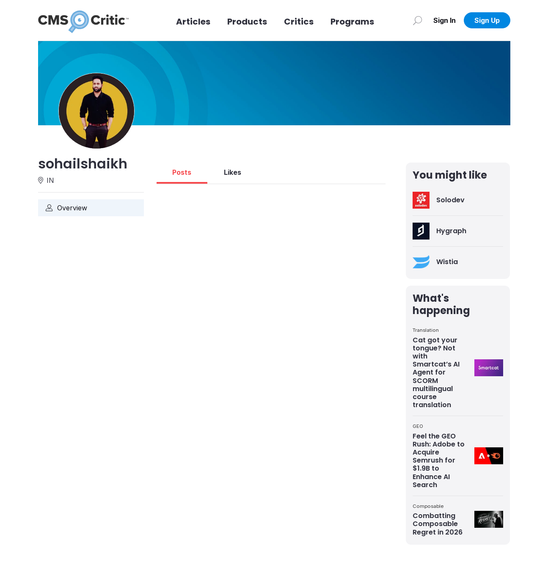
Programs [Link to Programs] (352, 22)
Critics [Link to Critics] (299, 22)
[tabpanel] (271, 187)
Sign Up (487, 20)
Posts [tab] (181, 172)
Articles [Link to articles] (193, 22)
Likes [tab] (232, 172)
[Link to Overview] (91, 207)
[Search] (417, 20)
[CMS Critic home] (83, 20)
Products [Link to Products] (247, 22)
